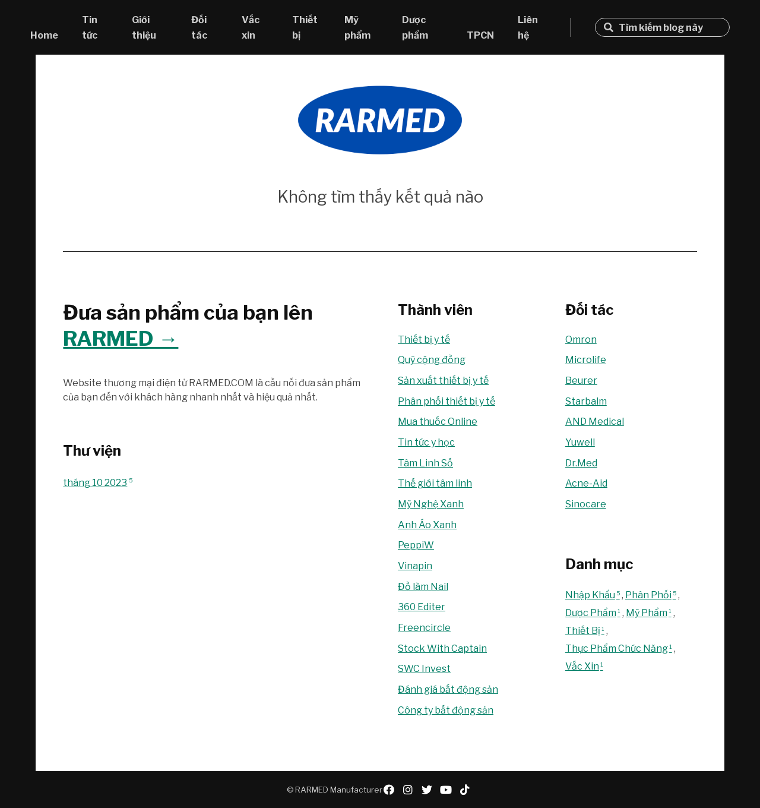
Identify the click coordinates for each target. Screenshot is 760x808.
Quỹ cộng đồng (432, 359)
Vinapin (415, 566)
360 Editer (421, 607)
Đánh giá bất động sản (448, 689)
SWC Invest (424, 668)
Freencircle (424, 627)
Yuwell (580, 442)
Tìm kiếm (608, 27)
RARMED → (120, 338)
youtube (445, 789)
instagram (407, 789)
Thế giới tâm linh (435, 483)
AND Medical (594, 421)
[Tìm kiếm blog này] (669, 27)
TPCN (480, 35)
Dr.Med (581, 463)
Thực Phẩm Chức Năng (619, 648)
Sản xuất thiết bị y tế (443, 380)
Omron (581, 339)
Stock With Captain (442, 648)
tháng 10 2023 (97, 482)
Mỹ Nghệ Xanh (431, 504)
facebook (388, 789)
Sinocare (585, 504)
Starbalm (586, 401)
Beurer (581, 380)
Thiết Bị (585, 630)
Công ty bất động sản (445, 710)
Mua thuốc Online (437, 421)
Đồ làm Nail (423, 586)
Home (44, 35)
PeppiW (416, 545)
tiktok (464, 789)
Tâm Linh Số (425, 463)
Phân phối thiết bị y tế (446, 401)
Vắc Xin (585, 666)
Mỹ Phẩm (649, 612)
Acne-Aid (586, 483)
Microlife (585, 359)
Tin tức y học (426, 442)
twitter (426, 789)
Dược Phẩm (593, 612)
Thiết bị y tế (424, 339)
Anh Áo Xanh (427, 525)
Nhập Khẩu (593, 595)
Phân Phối (651, 595)
